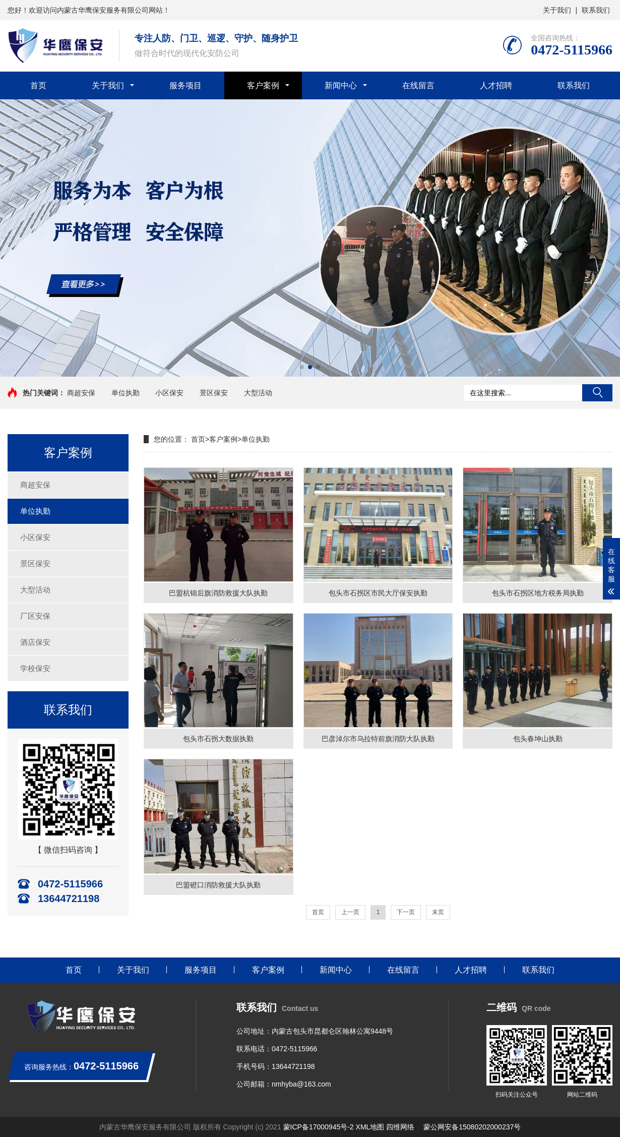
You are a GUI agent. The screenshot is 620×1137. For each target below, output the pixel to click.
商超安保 (81, 393)
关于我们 (557, 10)
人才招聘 (496, 85)
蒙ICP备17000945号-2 (318, 1127)
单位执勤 (125, 393)
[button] (302, 367)
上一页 (350, 912)
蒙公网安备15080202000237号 (472, 1127)
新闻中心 (341, 85)
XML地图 (370, 1127)
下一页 (406, 912)
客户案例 (263, 85)
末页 (438, 912)
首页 (38, 85)
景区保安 (214, 393)
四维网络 (400, 1127)
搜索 (597, 392)
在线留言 (418, 85)
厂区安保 (35, 616)
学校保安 (35, 668)
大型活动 (258, 393)
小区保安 (169, 393)
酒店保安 (35, 642)
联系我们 (596, 10)
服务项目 (185, 85)
